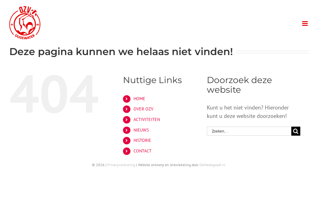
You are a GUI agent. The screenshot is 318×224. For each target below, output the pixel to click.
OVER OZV (143, 109)
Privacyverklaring (121, 164)
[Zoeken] (295, 131)
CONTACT (143, 151)
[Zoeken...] (249, 131)
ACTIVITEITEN (147, 119)
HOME (139, 98)
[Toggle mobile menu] (305, 23)
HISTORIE (142, 140)
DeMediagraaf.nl (212, 164)
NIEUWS (141, 130)
